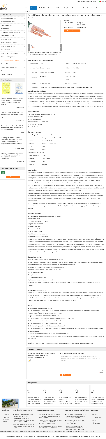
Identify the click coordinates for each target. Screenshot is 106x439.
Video (58, 8)
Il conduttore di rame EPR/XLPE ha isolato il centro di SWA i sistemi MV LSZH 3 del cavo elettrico (76, 416)
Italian (103, 1)
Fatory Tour (66, 8)
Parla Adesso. (100, 8)
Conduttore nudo (6, 39)
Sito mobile (96, 423)
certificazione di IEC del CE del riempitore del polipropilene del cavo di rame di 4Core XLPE (24, 420)
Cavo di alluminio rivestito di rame (64, 343)
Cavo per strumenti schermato (9, 53)
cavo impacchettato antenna (9, 43)
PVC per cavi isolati (6, 25)
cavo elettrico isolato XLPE (8, 18)
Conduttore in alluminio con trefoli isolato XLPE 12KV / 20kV (23, 415)
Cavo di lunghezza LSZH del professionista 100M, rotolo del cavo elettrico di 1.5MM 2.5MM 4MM (76, 427)
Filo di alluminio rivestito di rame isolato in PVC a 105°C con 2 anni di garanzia (82, 400)
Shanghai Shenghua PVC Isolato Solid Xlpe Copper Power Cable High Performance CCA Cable (34, 401)
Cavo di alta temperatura (8, 57)
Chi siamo (51, 8)
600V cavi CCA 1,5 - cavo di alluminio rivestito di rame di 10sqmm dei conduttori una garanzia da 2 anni (65, 401)
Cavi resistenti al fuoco (7, 36)
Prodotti (33, 8)
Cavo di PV (4, 64)
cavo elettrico (5, 28)
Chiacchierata (73, 31)
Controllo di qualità (78, 8)
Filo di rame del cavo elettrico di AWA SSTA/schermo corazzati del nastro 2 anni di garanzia (49, 416)
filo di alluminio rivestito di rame (10, 60)
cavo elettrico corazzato (8, 21)
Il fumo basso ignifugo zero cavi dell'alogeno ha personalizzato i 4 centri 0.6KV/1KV (75, 422)
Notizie (27, 11)
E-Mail (94, 420)
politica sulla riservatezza (7, 431)
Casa (27, 8)
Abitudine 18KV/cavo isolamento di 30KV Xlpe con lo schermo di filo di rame (24, 426)
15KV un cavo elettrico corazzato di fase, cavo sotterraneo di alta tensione (50, 427)
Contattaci (90, 8)
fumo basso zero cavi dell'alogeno (10, 32)
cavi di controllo (5, 50)
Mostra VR (41, 8)
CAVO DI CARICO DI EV (8, 74)
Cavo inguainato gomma (8, 46)
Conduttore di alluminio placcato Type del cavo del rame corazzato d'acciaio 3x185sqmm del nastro (97, 401)
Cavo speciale (5, 71)
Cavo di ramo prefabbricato (9, 67)
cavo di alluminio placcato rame (84, 343)
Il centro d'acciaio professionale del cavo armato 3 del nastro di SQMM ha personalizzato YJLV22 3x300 (50, 422)
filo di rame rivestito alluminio (46, 343)
